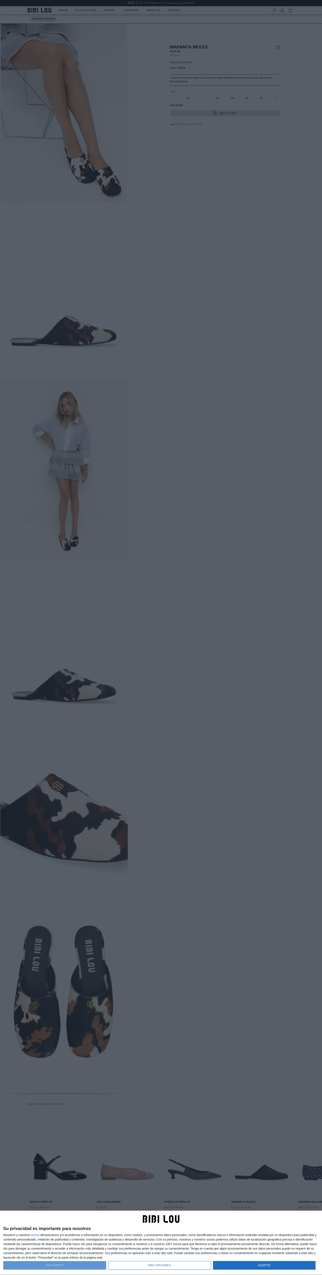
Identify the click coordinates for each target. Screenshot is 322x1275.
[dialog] (161, 1243)
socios (35, 1234)
